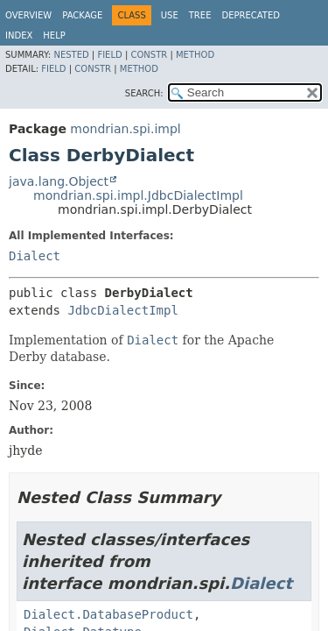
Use (169, 15)
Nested (70, 55)
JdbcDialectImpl (122, 310)
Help (54, 35)
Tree (200, 15)
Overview (28, 15)
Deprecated (250, 15)
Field (109, 55)
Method (195, 55)
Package (82, 15)
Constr (148, 55)
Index (18, 35)
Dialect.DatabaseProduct (108, 614)
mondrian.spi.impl (125, 129)
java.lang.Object (58, 181)
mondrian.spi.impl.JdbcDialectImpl (138, 195)
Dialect (34, 256)
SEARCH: (144, 93)
